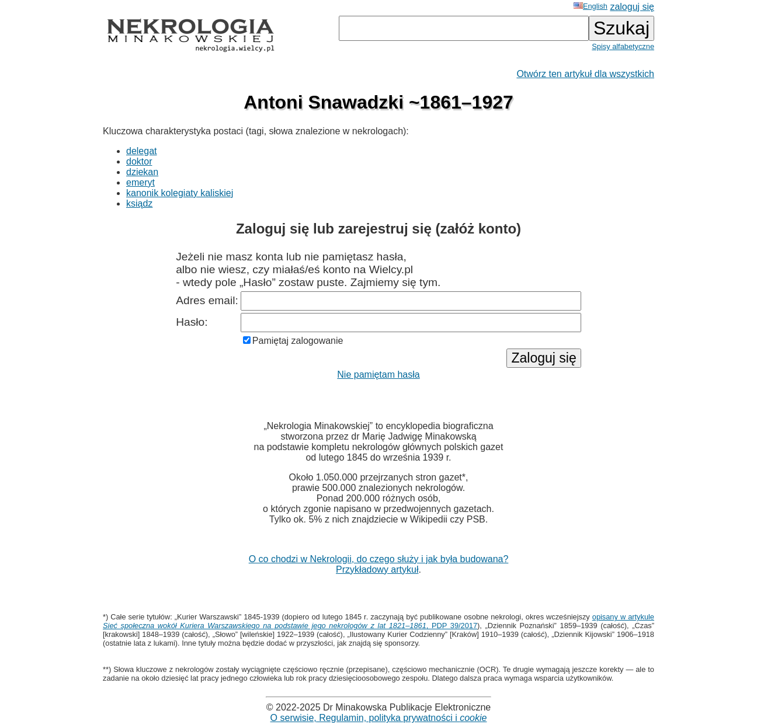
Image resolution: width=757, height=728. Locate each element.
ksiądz (139, 203)
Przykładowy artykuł (377, 569)
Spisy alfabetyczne (623, 46)
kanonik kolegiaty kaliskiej (179, 193)
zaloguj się (632, 7)
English (590, 6)
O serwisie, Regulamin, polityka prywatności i (378, 718)
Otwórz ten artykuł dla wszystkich (585, 74)
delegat (141, 151)
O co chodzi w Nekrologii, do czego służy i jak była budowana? (379, 559)
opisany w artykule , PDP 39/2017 (378, 621)
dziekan (142, 172)
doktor (139, 161)
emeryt (140, 182)
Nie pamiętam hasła (378, 374)
